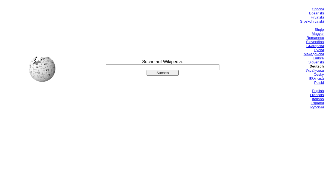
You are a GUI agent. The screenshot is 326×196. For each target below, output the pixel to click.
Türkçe (318, 58)
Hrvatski (317, 17)
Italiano (318, 99)
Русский (317, 107)
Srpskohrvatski (312, 21)
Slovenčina (315, 42)
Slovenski (316, 62)
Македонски (314, 54)
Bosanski (316, 13)
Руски (319, 50)
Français (317, 95)
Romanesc (315, 38)
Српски (318, 9)
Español (317, 103)
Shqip (319, 29)
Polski (319, 83)
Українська (315, 70)
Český (319, 74)
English (318, 91)
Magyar (318, 34)
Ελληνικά (316, 78)
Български (315, 46)
